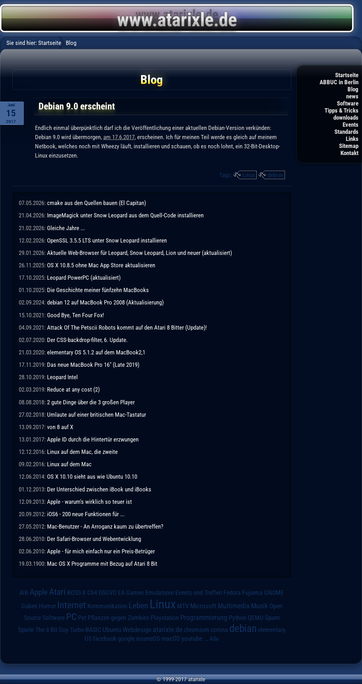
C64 (92, 592)
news (352, 96)
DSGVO (108, 592)
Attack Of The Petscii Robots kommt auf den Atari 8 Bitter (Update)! (127, 327)
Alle (214, 638)
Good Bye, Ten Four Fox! (75, 315)
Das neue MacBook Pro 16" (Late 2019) (93, 364)
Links (352, 138)
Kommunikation (107, 606)
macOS (170, 638)
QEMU (255, 617)
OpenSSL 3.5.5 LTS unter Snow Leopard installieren (107, 240)
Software (347, 103)
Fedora (232, 592)
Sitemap (348, 145)
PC (71, 616)
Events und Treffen (198, 592)
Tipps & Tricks (341, 110)
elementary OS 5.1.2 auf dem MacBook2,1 (96, 352)
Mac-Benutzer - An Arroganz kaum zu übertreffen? (105, 526)
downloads (345, 117)
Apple (39, 592)
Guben (29, 606)
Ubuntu (112, 630)
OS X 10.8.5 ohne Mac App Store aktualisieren (101, 265)
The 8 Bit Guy (52, 629)
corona (219, 629)
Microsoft (203, 606)
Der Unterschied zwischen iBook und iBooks (99, 489)
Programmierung (203, 618)
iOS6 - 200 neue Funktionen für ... (85, 514)
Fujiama (252, 592)
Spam (272, 618)
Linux (249, 174)
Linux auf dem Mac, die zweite (82, 451)
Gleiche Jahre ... (66, 228)
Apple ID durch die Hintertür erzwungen (93, 439)
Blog (353, 89)
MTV (183, 606)
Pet (82, 617)
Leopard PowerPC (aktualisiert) (84, 277)
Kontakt (349, 152)
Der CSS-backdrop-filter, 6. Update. (87, 339)
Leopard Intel (62, 377)
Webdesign (137, 630)
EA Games (131, 592)
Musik (259, 606)
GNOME (274, 592)
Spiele (26, 630)
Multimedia (234, 606)
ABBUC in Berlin (339, 82)
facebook (104, 638)
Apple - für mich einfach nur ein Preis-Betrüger (101, 551)
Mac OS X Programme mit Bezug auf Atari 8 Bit (102, 563)
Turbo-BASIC (85, 629)
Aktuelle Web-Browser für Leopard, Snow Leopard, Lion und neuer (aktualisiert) (139, 252)
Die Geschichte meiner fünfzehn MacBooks (98, 289)
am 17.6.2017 (119, 137)
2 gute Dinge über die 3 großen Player (91, 402)
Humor (47, 606)
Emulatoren (159, 592)
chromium (196, 629)
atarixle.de (167, 630)
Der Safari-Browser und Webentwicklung (94, 538)
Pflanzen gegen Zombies (118, 617)
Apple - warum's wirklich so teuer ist (89, 501)
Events (350, 124)
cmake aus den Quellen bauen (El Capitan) (96, 202)
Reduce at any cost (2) (73, 389)
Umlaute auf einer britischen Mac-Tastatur (96, 414)
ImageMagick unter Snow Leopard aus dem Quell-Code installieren (125, 215)
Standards (346, 131)
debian (275, 174)
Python (237, 617)
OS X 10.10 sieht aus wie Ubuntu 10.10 (92, 476)
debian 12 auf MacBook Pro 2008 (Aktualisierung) (105, 302)
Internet (71, 605)
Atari (57, 592)
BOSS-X (76, 592)
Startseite (346, 75)
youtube (192, 638)
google (126, 638)
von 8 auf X (60, 427)
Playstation (165, 617)
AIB (23, 592)
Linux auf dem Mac (69, 464)
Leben (138, 605)
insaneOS (148, 638)
